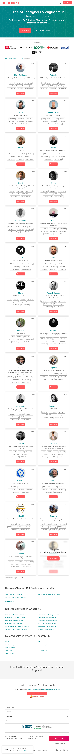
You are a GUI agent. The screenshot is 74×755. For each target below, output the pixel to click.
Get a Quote (67, 3)
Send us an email (34, 689)
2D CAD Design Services (46, 629)
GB (19, 59)
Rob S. (53, 481)
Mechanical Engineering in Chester (49, 594)
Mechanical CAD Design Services (48, 615)
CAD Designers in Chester (13, 594)
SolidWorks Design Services (47, 626)
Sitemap (45, 750)
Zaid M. (21, 112)
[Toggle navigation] (4, 3)
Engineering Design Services (14, 623)
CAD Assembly (10, 648)
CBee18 (20, 516)
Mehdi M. (20, 330)
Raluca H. (53, 406)
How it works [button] (37, 707)
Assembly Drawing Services (14, 620)
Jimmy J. (53, 516)
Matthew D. (20, 148)
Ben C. (53, 183)
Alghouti (53, 368)
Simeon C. (20, 406)
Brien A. (20, 481)
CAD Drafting (9, 653)
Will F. (20, 368)
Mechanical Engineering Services (15, 618)
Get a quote (25, 30)
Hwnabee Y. (21, 553)
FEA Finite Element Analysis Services (17, 626)
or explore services (59, 744)
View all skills (9, 602)
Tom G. (53, 258)
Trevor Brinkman (53, 293)
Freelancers (12, 59)
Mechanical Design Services (47, 618)
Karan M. (53, 444)
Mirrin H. (53, 330)
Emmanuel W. (20, 221)
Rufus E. (53, 75)
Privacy (33, 750)
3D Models (8, 642)
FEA (39, 648)
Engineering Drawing (45, 645)
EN (22, 59)
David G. (20, 444)
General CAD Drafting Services (15, 615)
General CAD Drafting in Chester (15, 597)
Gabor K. (53, 148)
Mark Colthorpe (20, 75)
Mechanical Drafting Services (47, 620)
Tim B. (20, 183)
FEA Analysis (42, 650)
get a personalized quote (51, 689)
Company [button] (37, 716)
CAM (39, 642)
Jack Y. (20, 258)
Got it (6, 749)
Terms (39, 750)
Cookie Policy (22, 750)
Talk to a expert (43, 30)
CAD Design (9, 650)
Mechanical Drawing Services (47, 623)
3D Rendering (9, 645)
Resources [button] (37, 721)
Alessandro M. (53, 112)
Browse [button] (37, 712)
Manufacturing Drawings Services (16, 629)
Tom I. (53, 221)
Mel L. (20, 293)
